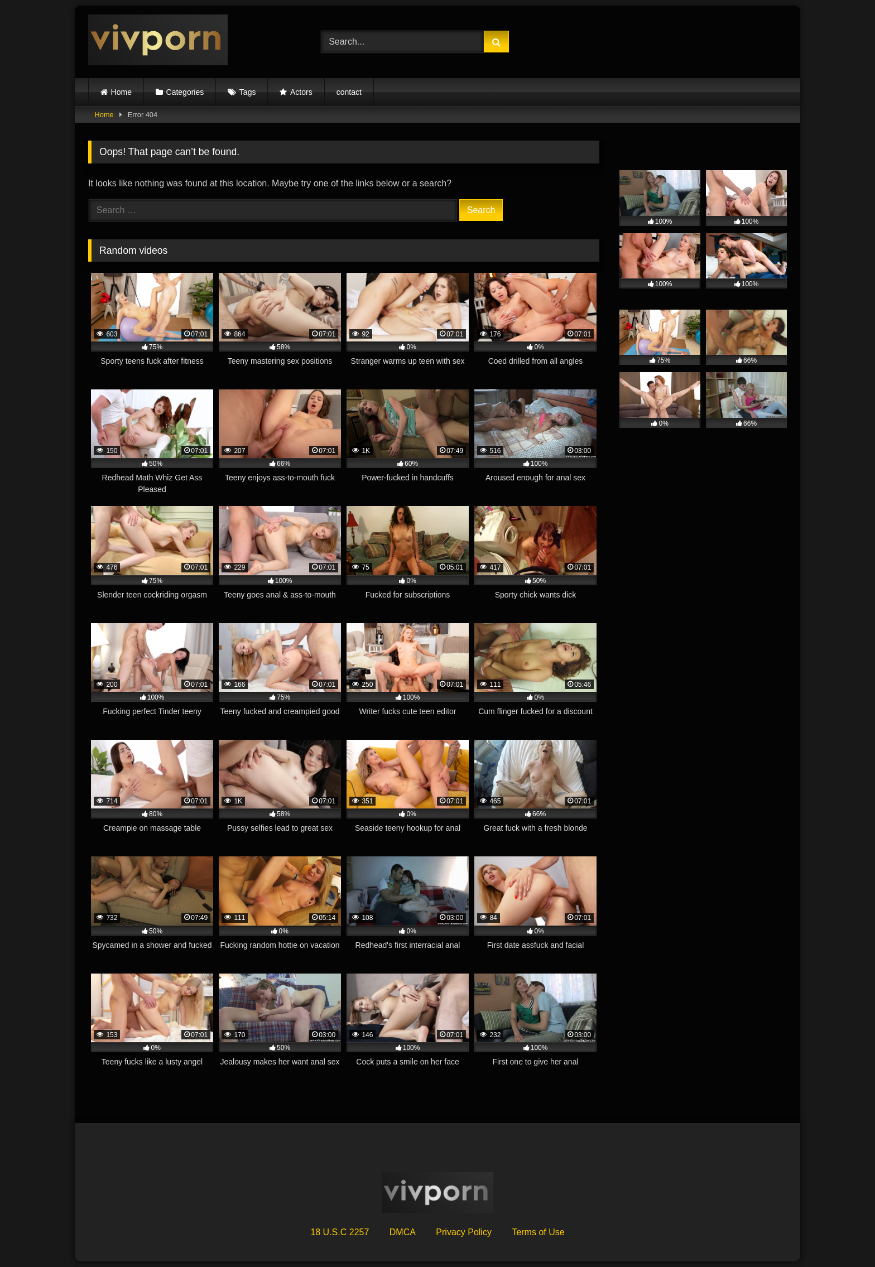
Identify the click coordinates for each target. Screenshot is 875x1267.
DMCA (403, 1232)
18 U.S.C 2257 (339, 1232)
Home (121, 92)
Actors (301, 92)
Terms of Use (538, 1232)
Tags (247, 92)
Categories (185, 92)
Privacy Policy (464, 1232)
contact (349, 92)
